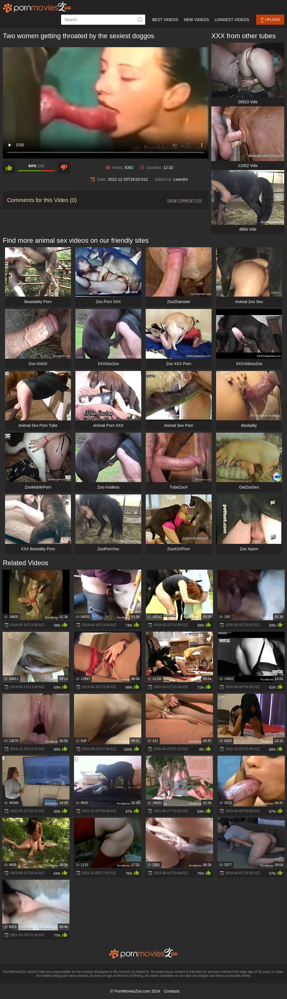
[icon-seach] (140, 20)
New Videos (196, 19)
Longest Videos (232, 19)
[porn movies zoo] (37, 7)
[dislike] (64, 167)
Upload (270, 19)
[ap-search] (103, 20)
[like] (9, 167)
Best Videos (165, 19)
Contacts (171, 991)
